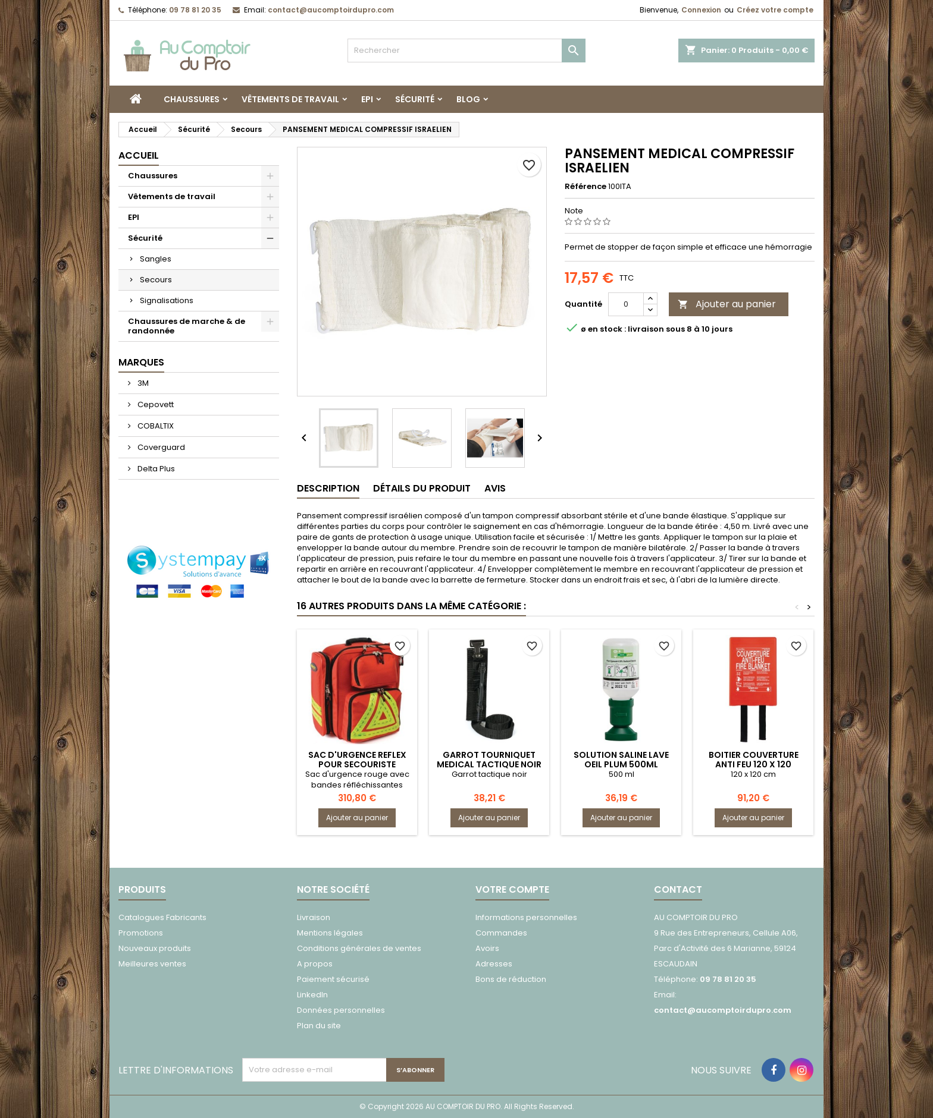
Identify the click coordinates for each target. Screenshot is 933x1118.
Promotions (140, 933)
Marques (141, 362)
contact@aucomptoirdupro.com (331, 10)
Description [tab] (328, 488)
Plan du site (319, 1025)
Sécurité (414, 99)
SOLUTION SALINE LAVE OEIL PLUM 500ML (621, 759)
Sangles (155, 258)
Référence (585, 186)
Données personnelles (341, 1010)
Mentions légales (330, 933)
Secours (156, 279)
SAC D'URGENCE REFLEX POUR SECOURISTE (357, 759)
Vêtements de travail (290, 99)
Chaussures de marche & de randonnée (186, 326)
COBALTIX (155, 426)
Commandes (501, 933)
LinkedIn (312, 994)
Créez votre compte (775, 10)
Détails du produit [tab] (422, 488)
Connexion (701, 10)
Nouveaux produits (154, 948)
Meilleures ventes (152, 963)
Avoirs (487, 948)
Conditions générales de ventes (359, 948)
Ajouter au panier (727, 304)
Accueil (138, 155)
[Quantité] (626, 304)
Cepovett (155, 404)
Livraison (313, 917)
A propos (315, 963)
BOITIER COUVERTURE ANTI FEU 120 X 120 (754, 759)
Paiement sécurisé (333, 979)
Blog (468, 99)
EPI (367, 99)
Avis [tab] (495, 488)
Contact (678, 889)
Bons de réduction (510, 979)
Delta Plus (155, 468)
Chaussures (192, 99)
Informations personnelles (526, 917)
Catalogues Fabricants (162, 917)
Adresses (493, 963)
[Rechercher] (466, 50)
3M (142, 383)
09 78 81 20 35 (195, 10)
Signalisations (166, 300)
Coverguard (160, 447)
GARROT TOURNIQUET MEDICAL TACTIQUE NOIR (489, 759)
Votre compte (512, 889)
